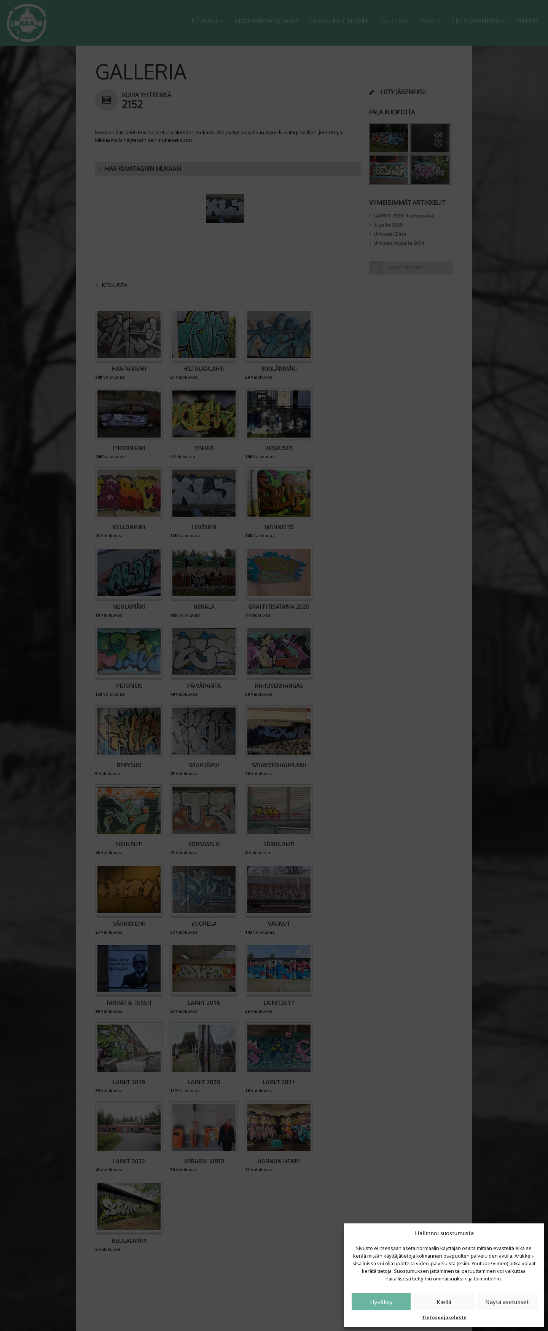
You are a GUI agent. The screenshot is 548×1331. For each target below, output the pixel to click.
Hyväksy (381, 1302)
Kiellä (443, 1302)
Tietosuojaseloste (444, 1317)
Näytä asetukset (507, 1302)
